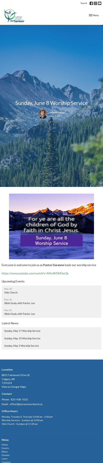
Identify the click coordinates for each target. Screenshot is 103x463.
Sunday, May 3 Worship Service (21, 345)
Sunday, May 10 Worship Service (22, 338)
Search (84, 3)
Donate (6, 455)
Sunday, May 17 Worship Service (22, 330)
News (5, 451)
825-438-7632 (19, 399)
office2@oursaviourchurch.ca (26, 404)
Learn (5, 458)
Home (5, 444)
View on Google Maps (14, 386)
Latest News (10, 323)
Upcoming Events (13, 281)
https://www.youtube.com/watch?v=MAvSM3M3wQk (35, 273)
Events (5, 448)
